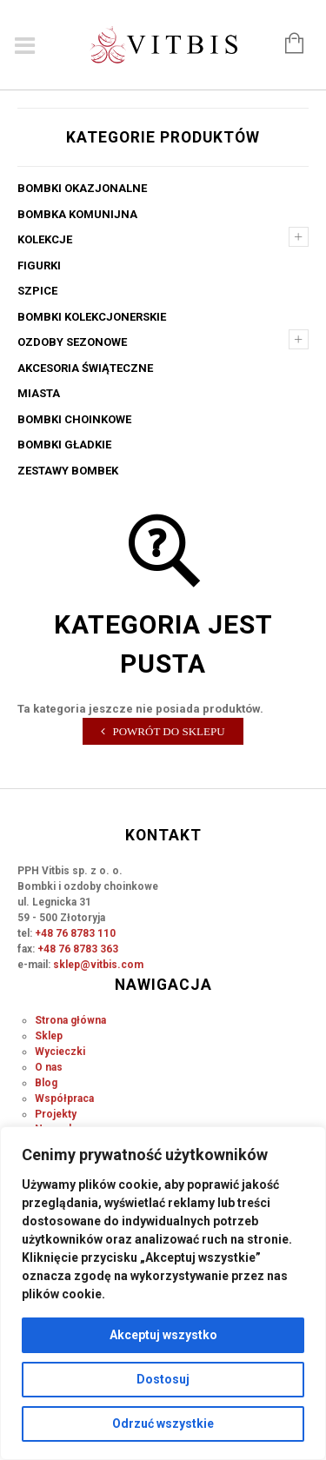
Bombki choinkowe (74, 419)
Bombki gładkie (64, 444)
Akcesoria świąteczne (85, 368)
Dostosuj (163, 1379)
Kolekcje (44, 239)
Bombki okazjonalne (82, 188)
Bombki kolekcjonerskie (91, 316)
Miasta (38, 393)
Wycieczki (60, 1051)
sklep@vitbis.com (98, 965)
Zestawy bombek (67, 470)
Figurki (39, 265)
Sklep (49, 1036)
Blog (46, 1083)
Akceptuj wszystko (163, 1335)
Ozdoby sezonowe (72, 341)
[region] (163, 1293)
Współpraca (64, 1098)
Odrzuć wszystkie (163, 1423)
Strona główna (70, 1020)
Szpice (37, 290)
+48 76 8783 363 (77, 949)
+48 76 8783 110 (75, 933)
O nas (49, 1067)
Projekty (56, 1114)
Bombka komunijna (77, 214)
